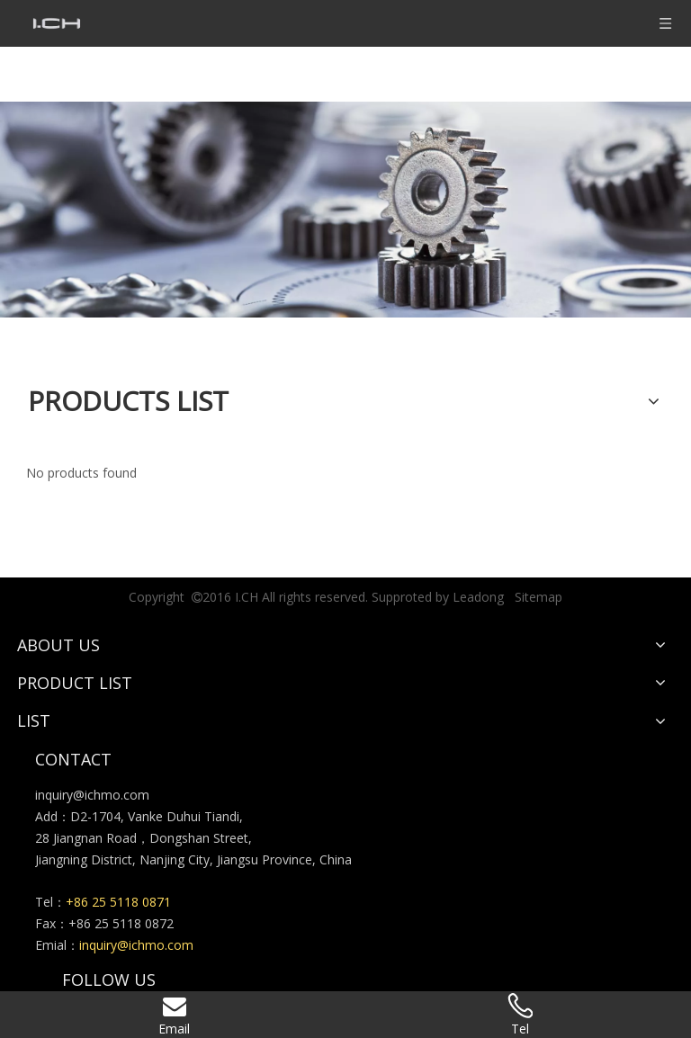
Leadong (478, 596)
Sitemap (538, 596)
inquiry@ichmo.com (92, 794)
